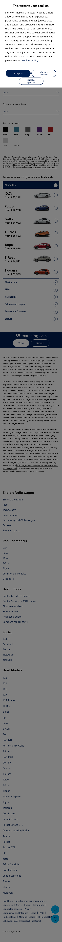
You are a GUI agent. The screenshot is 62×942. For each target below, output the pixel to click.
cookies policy (30, 60)
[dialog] (31, 471)
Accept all (18, 73)
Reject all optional (31, 81)
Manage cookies (44, 73)
